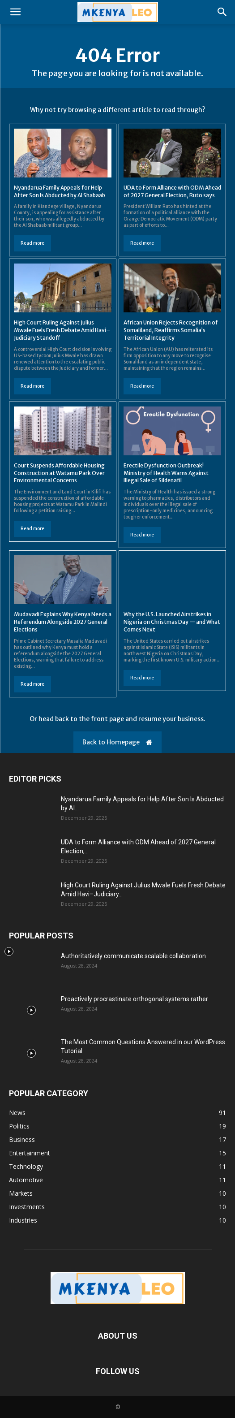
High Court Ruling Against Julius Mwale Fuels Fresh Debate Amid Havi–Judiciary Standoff (62, 330)
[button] (15, 12)
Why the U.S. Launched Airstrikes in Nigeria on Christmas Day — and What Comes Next (172, 622)
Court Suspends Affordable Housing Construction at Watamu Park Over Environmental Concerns (59, 473)
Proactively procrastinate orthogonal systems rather (134, 999)
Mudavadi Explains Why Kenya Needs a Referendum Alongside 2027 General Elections (62, 622)
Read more (32, 243)
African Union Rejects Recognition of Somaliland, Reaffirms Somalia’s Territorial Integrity (171, 330)
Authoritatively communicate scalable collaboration (133, 956)
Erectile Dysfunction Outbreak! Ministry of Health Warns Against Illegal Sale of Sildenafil (166, 473)
